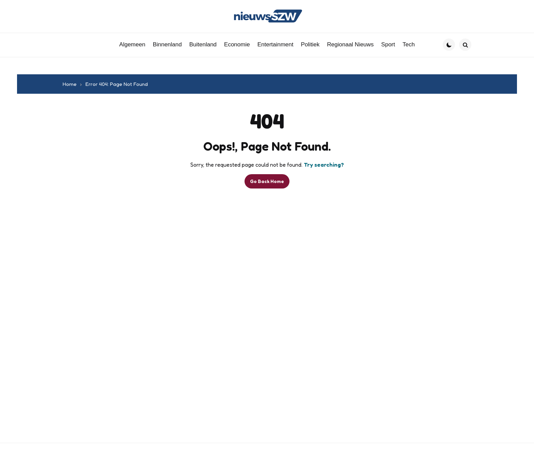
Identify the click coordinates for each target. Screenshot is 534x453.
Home (70, 84)
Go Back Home (267, 181)
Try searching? (324, 164)
